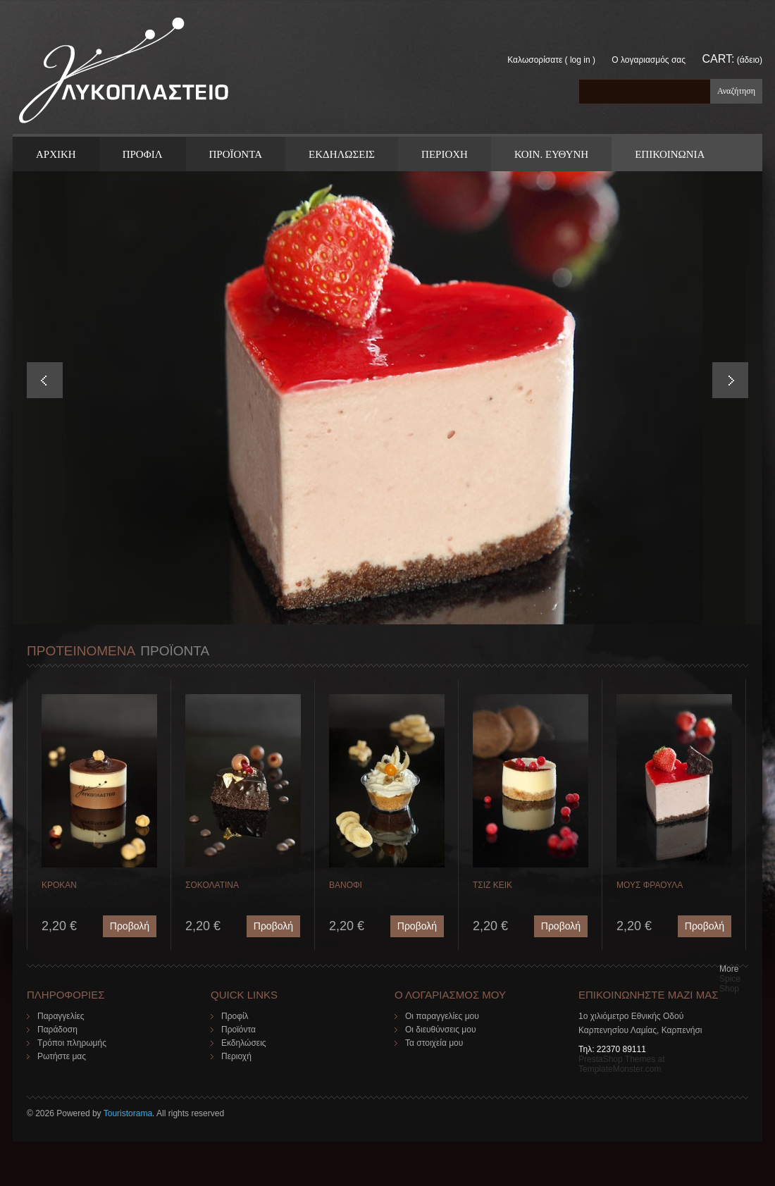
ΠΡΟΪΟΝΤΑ (235, 154)
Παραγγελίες (61, 1016)
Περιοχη (444, 154)
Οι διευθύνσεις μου (440, 1029)
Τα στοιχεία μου (434, 1043)
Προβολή (129, 926)
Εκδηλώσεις (243, 1043)
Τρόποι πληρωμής (71, 1043)
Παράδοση (57, 1029)
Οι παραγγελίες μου (442, 1016)
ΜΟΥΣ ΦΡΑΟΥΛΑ (649, 885)
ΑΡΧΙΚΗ (56, 154)
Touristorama (128, 1113)
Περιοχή (236, 1056)
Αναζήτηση (736, 91)
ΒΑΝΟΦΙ (345, 885)
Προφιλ (143, 154)
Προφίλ (235, 1016)
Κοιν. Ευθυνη (551, 154)
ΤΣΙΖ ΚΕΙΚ (492, 885)
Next (730, 380)
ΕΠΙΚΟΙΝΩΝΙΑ (670, 154)
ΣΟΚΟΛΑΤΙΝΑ (212, 885)
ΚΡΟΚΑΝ (59, 885)
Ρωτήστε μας (61, 1056)
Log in (580, 60)
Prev (45, 380)
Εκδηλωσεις (342, 154)
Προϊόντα (238, 1029)
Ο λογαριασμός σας (649, 60)
